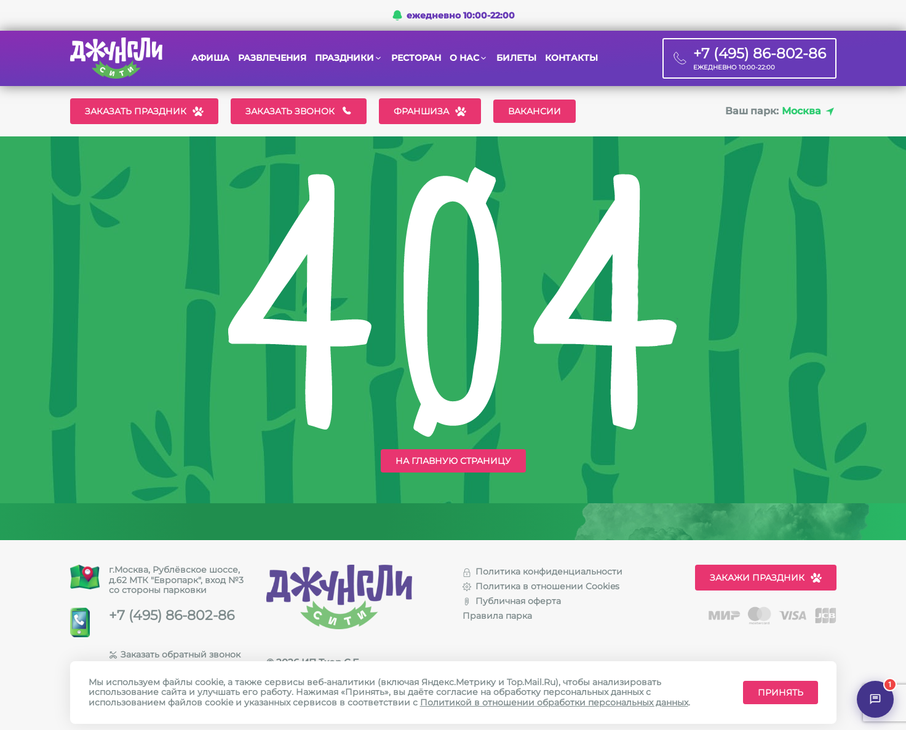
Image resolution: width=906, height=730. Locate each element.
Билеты (516, 58)
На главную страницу (453, 460)
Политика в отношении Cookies (541, 586)
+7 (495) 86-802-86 (171, 616)
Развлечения (272, 58)
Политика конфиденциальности (542, 571)
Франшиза (430, 111)
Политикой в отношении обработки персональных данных (554, 702)
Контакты (571, 58)
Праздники (344, 58)
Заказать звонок (298, 111)
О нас (464, 58)
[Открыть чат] (875, 699)
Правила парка (497, 615)
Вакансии (534, 111)
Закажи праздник (766, 577)
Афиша (210, 58)
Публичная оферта (512, 600)
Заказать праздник (144, 111)
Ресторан (416, 58)
